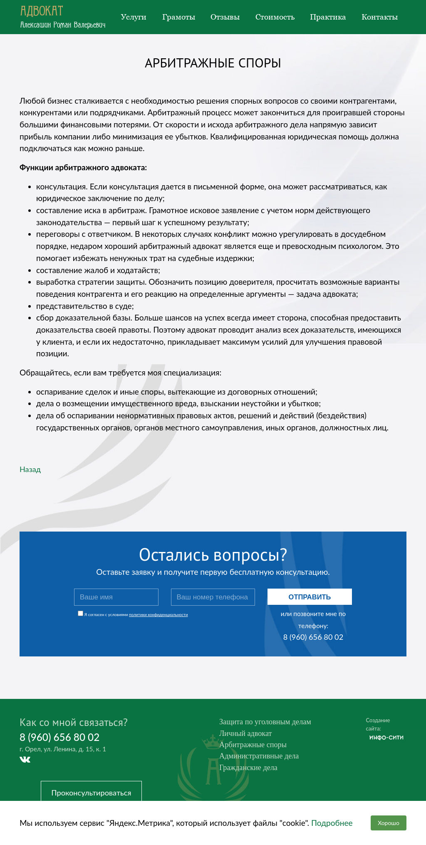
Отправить (310, 597)
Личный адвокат (247, 734)
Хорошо (388, 822)
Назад (31, 469)
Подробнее (332, 822)
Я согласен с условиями (136, 614)
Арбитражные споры (254, 746)
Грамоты (178, 16)
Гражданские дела (249, 769)
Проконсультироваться (94, 793)
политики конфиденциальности (158, 614)
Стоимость (275, 16)
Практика (328, 16)
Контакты (380, 16)
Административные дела (261, 757)
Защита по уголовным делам (267, 722)
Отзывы (225, 16)
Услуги (133, 16)
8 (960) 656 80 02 (313, 636)
